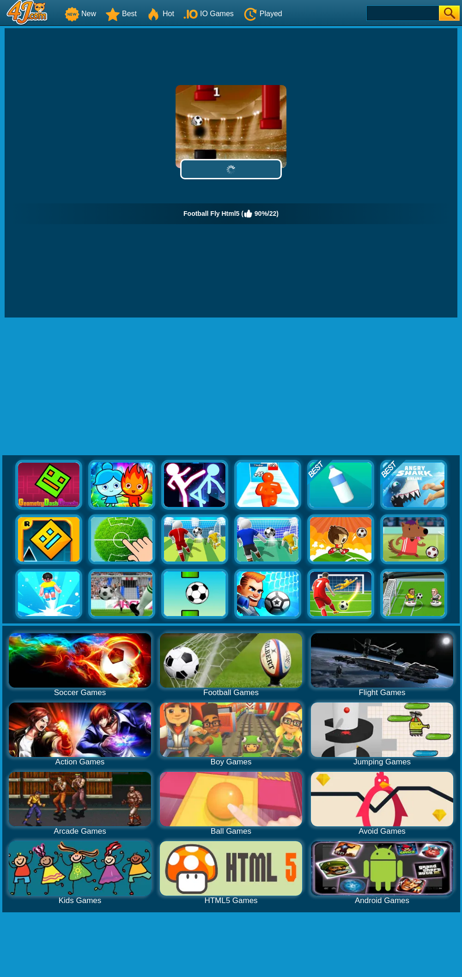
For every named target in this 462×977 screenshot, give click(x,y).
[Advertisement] (231, 387)
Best (121, 14)
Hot (160, 14)
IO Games (208, 14)
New (80, 14)
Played (262, 14)
